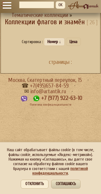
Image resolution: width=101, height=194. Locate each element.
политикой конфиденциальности (60, 171)
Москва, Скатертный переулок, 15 (45, 80)
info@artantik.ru (48, 91)
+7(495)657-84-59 (49, 85)
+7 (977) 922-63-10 (61, 98)
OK (60, 4)
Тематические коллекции (40, 15)
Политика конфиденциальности (50, 104)
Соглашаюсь (66, 184)
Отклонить (34, 184)
